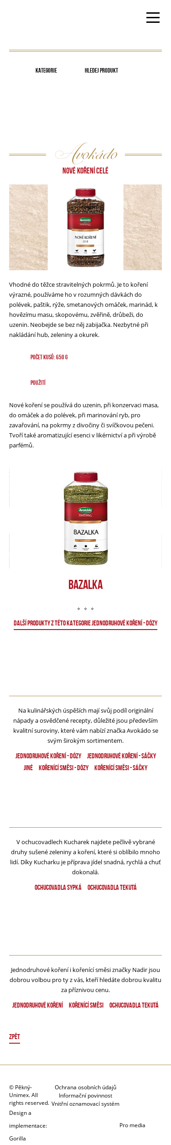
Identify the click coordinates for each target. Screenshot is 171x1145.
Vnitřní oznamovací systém (85, 1104)
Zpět (14, 1036)
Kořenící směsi (86, 1005)
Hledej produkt (101, 70)
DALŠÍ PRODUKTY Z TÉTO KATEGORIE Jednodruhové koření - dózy (85, 623)
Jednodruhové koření (37, 1005)
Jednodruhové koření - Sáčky (121, 756)
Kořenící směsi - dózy (63, 768)
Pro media (132, 1125)
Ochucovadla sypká (58, 887)
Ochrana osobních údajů (85, 1087)
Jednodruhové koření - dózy (48, 756)
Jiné (28, 768)
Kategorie (46, 70)
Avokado (38, 18)
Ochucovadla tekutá (112, 887)
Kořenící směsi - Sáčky (120, 768)
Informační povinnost (85, 1095)
